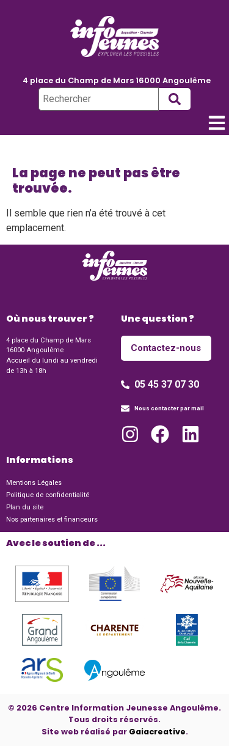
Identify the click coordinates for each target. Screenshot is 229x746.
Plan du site (24, 507)
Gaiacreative (157, 731)
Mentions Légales (34, 483)
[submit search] (175, 99)
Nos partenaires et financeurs (52, 519)
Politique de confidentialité (47, 495)
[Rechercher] (98, 99)
